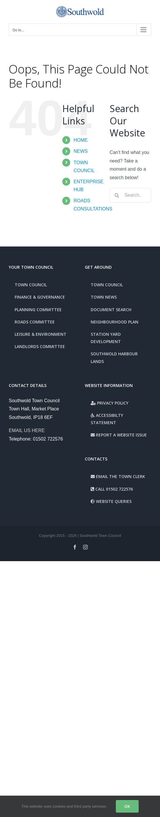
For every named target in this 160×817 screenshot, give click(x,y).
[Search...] (130, 195)
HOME (81, 140)
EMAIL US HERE (27, 430)
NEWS (81, 151)
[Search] (117, 195)
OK (127, 806)
